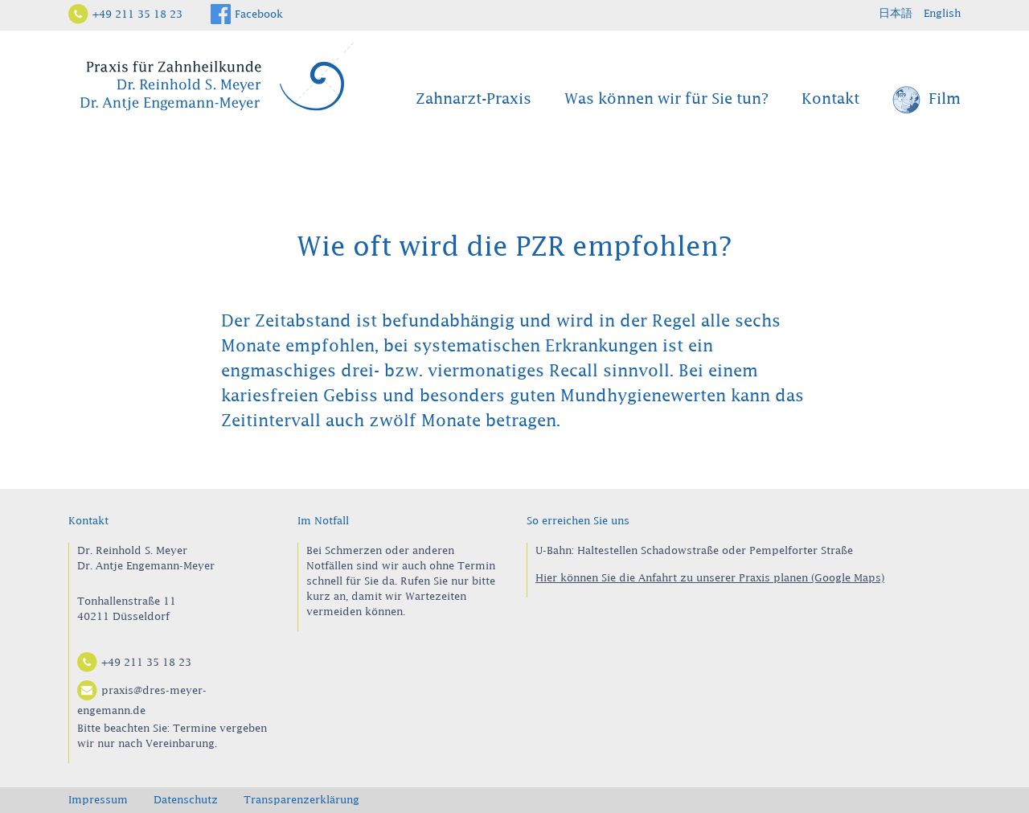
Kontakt (830, 99)
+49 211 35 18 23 (137, 13)
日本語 (895, 12)
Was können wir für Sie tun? (666, 99)
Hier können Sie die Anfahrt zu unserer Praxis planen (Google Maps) (709, 577)
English (942, 12)
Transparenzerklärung (301, 799)
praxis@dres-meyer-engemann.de (142, 698)
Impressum (98, 799)
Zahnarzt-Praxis (473, 99)
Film (926, 100)
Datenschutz (186, 799)
